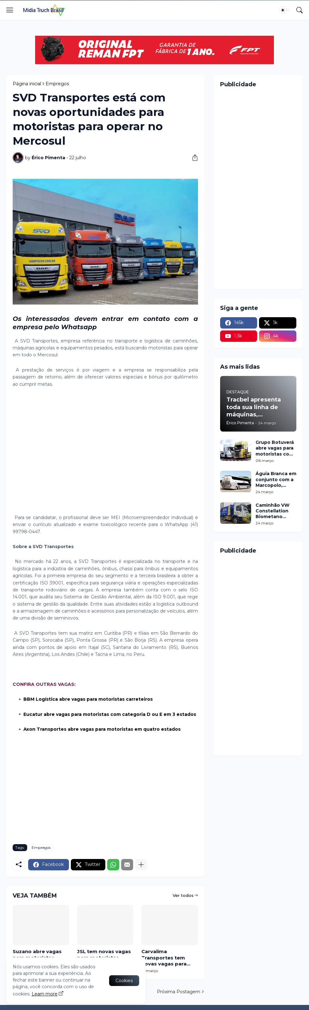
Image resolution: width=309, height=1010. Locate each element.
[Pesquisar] (299, 10)
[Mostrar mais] (141, 864)
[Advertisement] (105, 454)
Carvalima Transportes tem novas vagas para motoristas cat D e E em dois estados (167, 957)
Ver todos (183, 895)
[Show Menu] (10, 10)
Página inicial (27, 84)
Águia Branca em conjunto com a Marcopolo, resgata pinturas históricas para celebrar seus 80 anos (276, 479)
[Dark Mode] (284, 10)
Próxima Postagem (178, 992)
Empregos (57, 84)
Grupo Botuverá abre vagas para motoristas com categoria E (275, 448)
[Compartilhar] (192, 157)
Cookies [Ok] (124, 980)
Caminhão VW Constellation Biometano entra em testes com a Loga (275, 511)
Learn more (45, 994)
